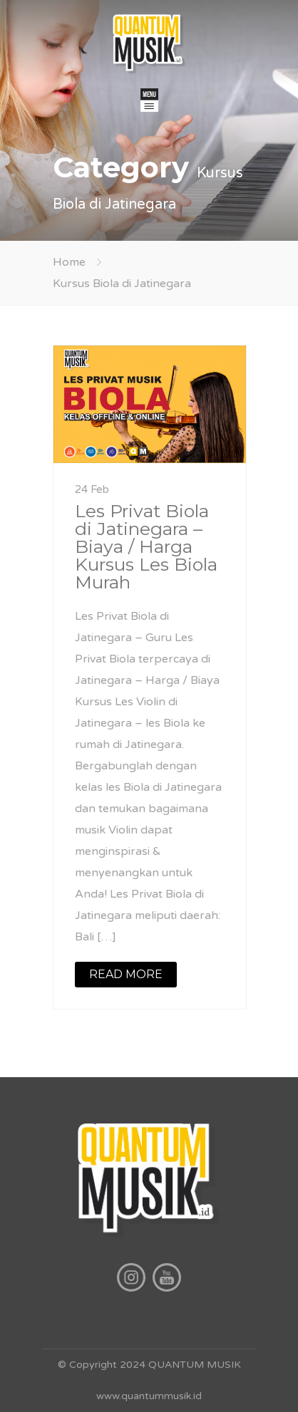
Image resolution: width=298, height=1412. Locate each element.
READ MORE (126, 974)
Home (69, 262)
